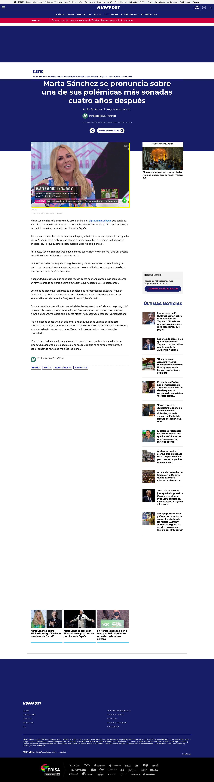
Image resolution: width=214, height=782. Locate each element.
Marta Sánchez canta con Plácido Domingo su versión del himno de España (79, 633)
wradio (102, 769)
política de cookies (115, 715)
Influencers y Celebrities (74, 77)
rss (24, 727)
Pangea (196, 2)
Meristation (149, 773)
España (36, 368)
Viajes (60, 77)
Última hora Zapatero (53, 2)
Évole (150, 2)
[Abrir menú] (3, 7)
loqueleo (136, 773)
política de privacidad (116, 723)
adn (145, 765)
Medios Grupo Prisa (51, 774)
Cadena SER (128, 765)
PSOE (109, 2)
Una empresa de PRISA (51, 768)
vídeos (97, 14)
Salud (35, 77)
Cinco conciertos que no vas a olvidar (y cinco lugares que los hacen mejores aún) (162, 175)
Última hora (197, 7)
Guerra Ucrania (120, 2)
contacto (27, 719)
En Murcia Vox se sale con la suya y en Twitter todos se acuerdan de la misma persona (112, 635)
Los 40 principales (89, 765)
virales (81, 14)
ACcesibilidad (113, 727)
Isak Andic (133, 2)
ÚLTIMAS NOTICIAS (149, 14)
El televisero (111, 14)
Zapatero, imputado (34, 2)
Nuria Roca (81, 368)
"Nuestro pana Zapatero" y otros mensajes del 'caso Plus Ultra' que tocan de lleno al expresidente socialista (170, 366)
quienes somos (29, 715)
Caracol (155, 765)
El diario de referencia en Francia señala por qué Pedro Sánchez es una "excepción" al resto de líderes (169, 436)
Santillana (102, 765)
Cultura (109, 77)
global (70, 14)
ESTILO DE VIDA (92, 77)
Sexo (130, 77)
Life (38, 72)
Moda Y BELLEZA (120, 77)
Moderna (87, 773)
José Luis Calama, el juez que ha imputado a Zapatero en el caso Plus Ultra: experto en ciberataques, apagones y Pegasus (170, 497)
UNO (94, 769)
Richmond (74, 773)
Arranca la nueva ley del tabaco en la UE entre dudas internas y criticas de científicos (170, 476)
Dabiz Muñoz (185, 2)
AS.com (136, 765)
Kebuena (153, 769)
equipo (26, 711)
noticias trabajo (129, 14)
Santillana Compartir (116, 765)
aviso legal (112, 719)
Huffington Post (79, 769)
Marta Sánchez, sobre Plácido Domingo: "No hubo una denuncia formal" (46, 633)
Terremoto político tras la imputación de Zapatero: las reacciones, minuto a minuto (92, 20)
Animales (43, 77)
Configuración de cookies (118, 711)
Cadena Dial (123, 769)
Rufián (142, 2)
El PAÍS (76, 765)
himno (47, 368)
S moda (124, 773)
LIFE (89, 14)
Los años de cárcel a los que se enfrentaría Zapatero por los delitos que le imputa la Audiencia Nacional (170, 344)
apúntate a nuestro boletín (163, 289)
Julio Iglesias (160, 2)
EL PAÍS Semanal (133, 769)
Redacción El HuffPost (104, 116)
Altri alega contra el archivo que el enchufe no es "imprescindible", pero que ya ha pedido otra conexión (169, 456)
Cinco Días (113, 769)
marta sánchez (63, 368)
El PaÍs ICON (112, 773)
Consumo (52, 77)
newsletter (28, 723)
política (60, 14)
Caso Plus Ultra (70, 2)
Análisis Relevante (97, 2)
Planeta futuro (143, 769)
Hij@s (101, 77)
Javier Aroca (172, 2)
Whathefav (83, 2)
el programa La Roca (100, 220)
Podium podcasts (101, 773)
